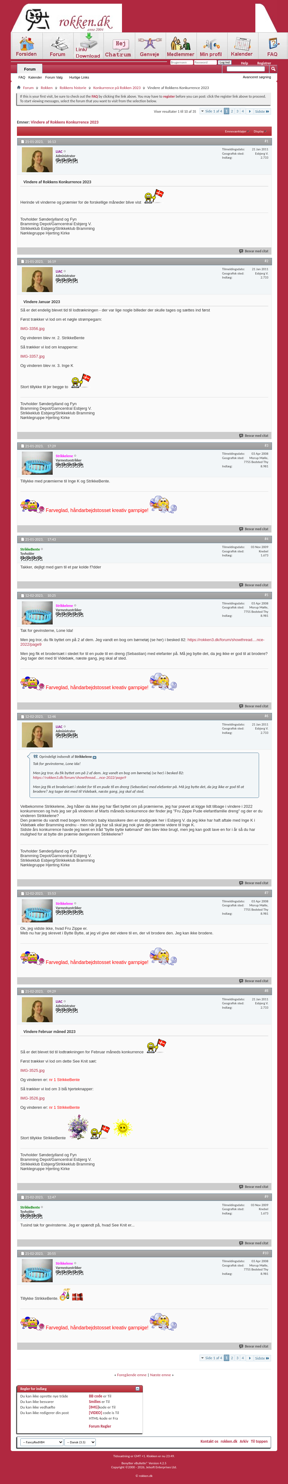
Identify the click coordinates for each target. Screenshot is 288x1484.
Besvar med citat (254, 251)
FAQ (21, 77)
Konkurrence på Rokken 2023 (117, 87)
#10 (265, 1253)
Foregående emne (131, 1374)
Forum (29, 69)
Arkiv (244, 1441)
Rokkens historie (73, 87)
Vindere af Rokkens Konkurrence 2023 (65, 122)
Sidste (262, 111)
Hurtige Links (79, 77)
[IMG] (94, 1407)
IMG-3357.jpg (32, 356)
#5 (266, 595)
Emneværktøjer (235, 131)
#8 (266, 991)
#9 (266, 1196)
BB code (95, 1396)
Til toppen (259, 1441)
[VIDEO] (95, 1412)
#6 (266, 716)
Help (244, 63)
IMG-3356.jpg (32, 328)
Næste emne (160, 1374)
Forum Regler (100, 1426)
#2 (266, 261)
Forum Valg (54, 77)
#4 (266, 539)
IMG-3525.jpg (32, 1070)
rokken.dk (229, 1441)
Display (259, 131)
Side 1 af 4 (213, 111)
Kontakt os (209, 1441)
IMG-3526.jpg (32, 1098)
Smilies (95, 1401)
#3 (266, 445)
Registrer (264, 63)
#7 (266, 893)
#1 (266, 141)
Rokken (46, 87)
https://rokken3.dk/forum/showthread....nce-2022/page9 (79, 777)
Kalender (35, 77)
